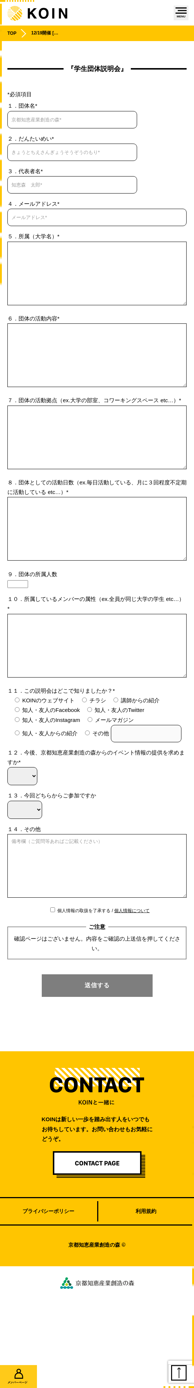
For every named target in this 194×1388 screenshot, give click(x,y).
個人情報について (132, 977)
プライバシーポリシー (48, 1278)
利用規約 (146, 1278)
